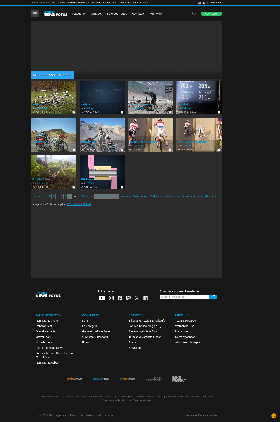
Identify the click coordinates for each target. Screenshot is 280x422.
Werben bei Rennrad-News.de (201, 415)
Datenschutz (76, 415)
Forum (86, 320)
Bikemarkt (124, 2)
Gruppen (96, 13)
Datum (87, 196)
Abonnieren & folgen (187, 342)
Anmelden (216, 2)
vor (75, 196)
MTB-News (58, 2)
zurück (38, 196)
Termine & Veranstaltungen (145, 336)
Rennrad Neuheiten (47, 320)
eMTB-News (94, 2)
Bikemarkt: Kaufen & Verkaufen (148, 320)
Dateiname (140, 196)
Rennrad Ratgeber (47, 362)
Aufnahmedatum (106, 196)
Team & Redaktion (186, 320)
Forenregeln (89, 326)
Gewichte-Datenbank (95, 336)
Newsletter (135, 347)
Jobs (135, 2)
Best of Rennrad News (49, 347)
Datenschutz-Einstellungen (100, 415)
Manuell (211, 196)
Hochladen (139, 13)
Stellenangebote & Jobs (143, 331)
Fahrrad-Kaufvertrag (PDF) (145, 326)
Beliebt (156, 196)
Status (132, 342)
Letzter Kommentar (189, 196)
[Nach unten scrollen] (273, 415)
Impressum (61, 415)
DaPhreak (42, 108)
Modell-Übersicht (46, 342)
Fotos (85, 342)
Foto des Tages (117, 13)
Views (169, 196)
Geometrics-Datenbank (96, 331)
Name (125, 196)
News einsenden (185, 336)
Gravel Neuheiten (46, 331)
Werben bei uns (184, 326)
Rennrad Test (44, 326)
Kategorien (79, 13)
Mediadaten (182, 331)
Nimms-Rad (110, 2)
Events (144, 2)
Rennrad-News (76, 2)
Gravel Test (43, 336)
